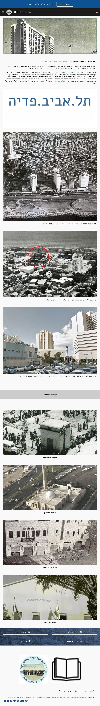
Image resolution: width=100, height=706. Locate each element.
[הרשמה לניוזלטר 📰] (74, 632)
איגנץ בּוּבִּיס (70, 72)
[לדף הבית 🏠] (25, 632)
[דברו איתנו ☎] (25, 641)
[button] (3, 12)
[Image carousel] (50, 108)
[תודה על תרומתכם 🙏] (74, 641)
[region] (50, 4)
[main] (50, 71)
